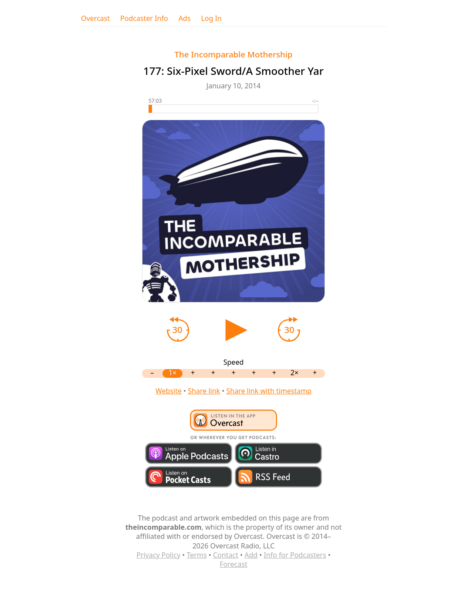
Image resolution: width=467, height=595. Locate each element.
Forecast (233, 564)
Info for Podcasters (295, 555)
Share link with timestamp (268, 391)
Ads (185, 18)
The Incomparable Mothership (234, 54)
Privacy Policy (158, 555)
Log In (211, 18)
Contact (225, 555)
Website (169, 391)
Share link (204, 391)
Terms (197, 555)
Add (250, 555)
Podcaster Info (144, 18)
